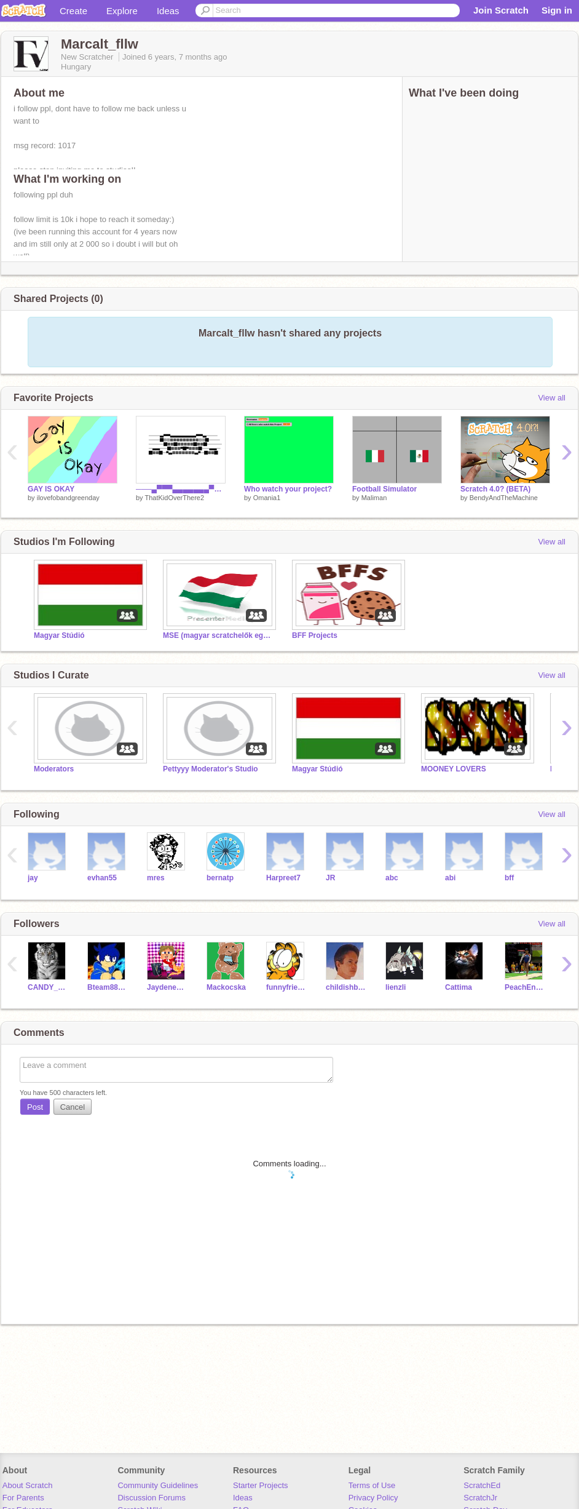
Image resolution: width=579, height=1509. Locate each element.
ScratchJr (480, 1497)
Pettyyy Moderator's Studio (210, 769)
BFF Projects (314, 635)
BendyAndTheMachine (504, 497)
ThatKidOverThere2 (174, 497)
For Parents (23, 1497)
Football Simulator (384, 489)
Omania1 (267, 497)
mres (156, 878)
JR (330, 878)
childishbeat (346, 987)
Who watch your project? (288, 489)
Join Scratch (501, 10)
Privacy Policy (373, 1497)
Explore (122, 11)
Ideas (168, 11)
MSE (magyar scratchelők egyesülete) (218, 635)
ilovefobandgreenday (68, 497)
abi (450, 878)
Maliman (374, 497)
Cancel (72, 1107)
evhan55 (102, 878)
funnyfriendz (286, 987)
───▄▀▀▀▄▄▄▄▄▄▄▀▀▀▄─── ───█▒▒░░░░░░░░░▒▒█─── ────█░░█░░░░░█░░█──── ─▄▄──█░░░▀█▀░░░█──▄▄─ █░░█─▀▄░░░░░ (181, 489)
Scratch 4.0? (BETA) (495, 489)
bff (509, 878)
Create (73, 11)
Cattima (458, 987)
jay (33, 878)
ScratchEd (481, 1485)
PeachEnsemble (525, 987)
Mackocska (226, 987)
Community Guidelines (157, 1485)
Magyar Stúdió (59, 635)
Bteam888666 (107, 987)
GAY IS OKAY (51, 489)
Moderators (54, 769)
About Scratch (27, 1485)
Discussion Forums (151, 1497)
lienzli (395, 987)
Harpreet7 (283, 878)
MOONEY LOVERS (453, 769)
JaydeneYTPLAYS (167, 987)
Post (35, 1107)
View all (551, 397)
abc (391, 878)
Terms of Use (372, 1485)
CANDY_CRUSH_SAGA (48, 987)
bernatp (220, 878)
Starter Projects (260, 1485)
